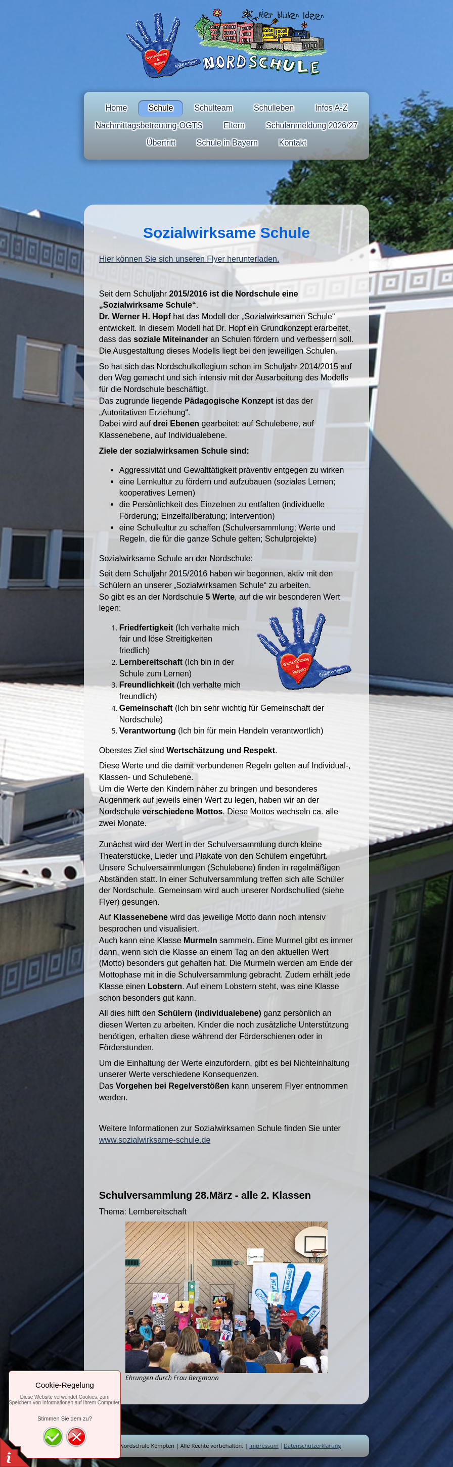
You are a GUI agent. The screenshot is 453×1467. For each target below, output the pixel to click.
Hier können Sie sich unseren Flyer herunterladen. (189, 259)
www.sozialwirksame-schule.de (155, 1140)
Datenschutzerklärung (312, 1445)
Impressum (264, 1445)
